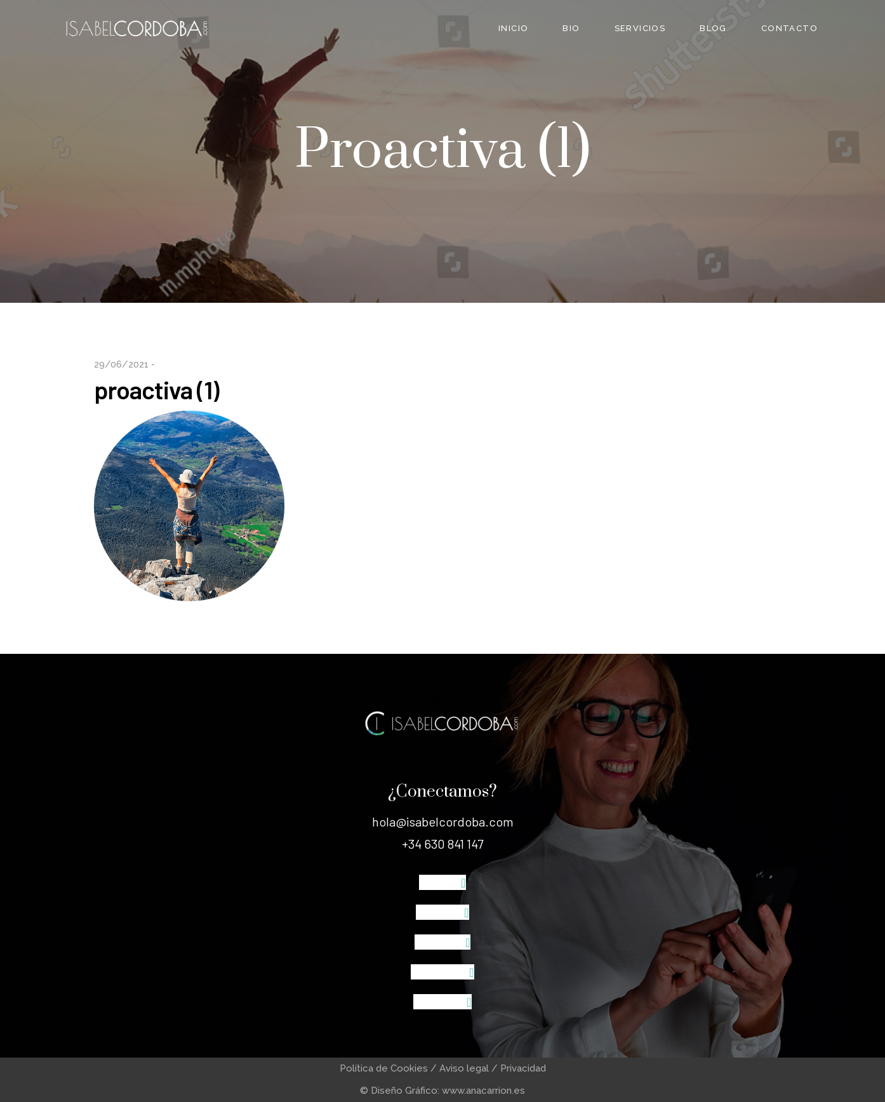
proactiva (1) (156, 389)
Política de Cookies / (389, 1068)
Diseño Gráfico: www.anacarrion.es (448, 1090)
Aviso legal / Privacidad (492, 1068)
